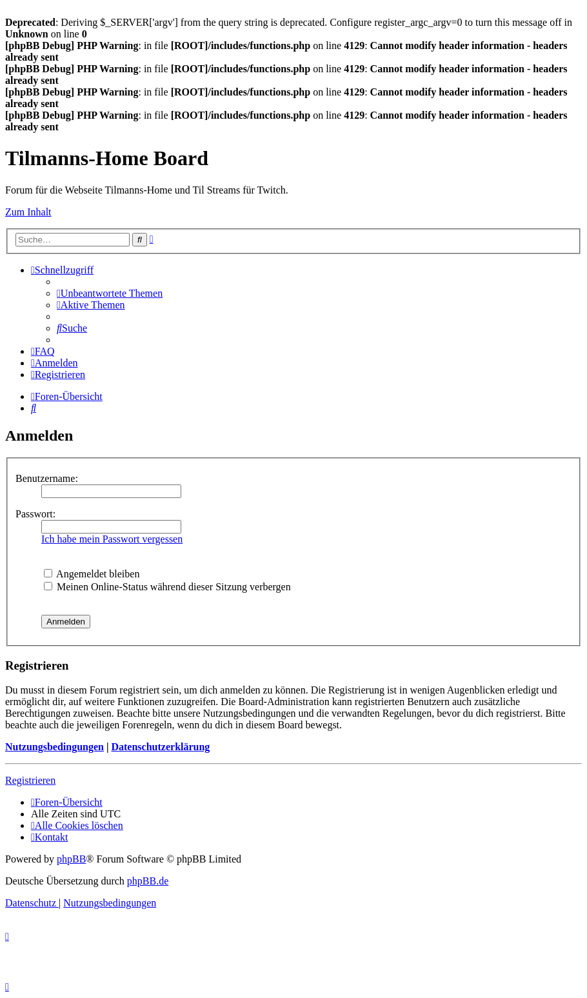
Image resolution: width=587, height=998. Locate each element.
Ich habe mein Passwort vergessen (112, 539)
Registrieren (30, 780)
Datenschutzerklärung (160, 746)
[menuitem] (110, 293)
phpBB (71, 858)
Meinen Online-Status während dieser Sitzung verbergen (167, 586)
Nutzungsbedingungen (54, 746)
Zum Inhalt (28, 211)
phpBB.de (147, 880)
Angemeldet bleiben (91, 573)
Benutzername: (46, 478)
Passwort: (35, 513)
